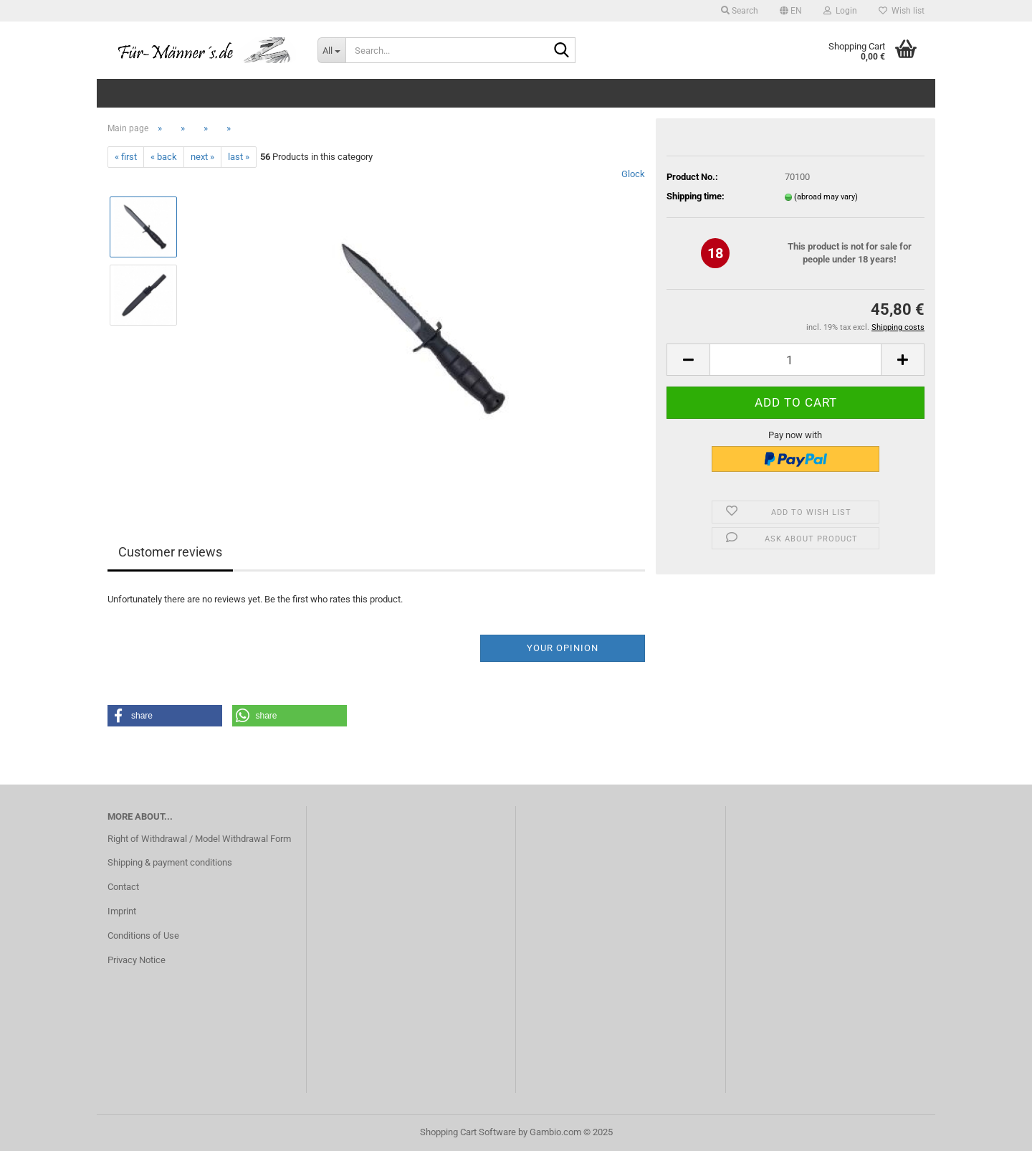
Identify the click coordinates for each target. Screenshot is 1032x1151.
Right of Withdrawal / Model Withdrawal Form (199, 838)
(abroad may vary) (826, 197)
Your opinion (562, 648)
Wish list (901, 11)
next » (202, 156)
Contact (123, 886)
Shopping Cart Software (468, 1132)
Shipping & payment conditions (170, 862)
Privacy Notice (137, 960)
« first (126, 156)
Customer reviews (170, 551)
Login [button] (840, 11)
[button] (791, 11)
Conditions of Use (143, 935)
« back (163, 156)
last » (238, 156)
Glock (633, 174)
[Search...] (331, 50)
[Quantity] (796, 360)
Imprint (122, 911)
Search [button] (739, 11)
